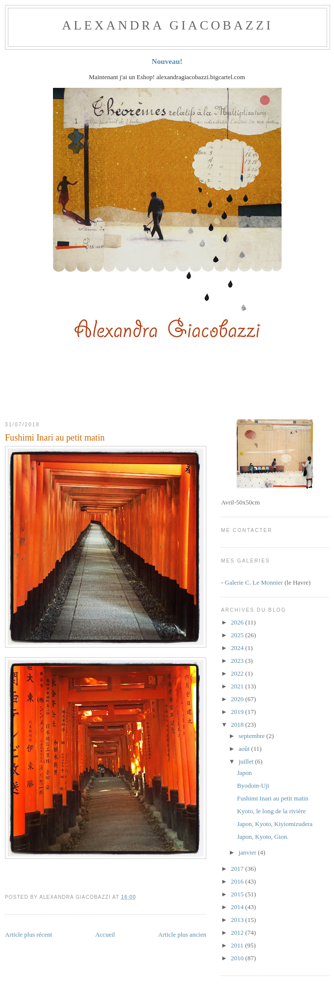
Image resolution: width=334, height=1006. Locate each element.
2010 (238, 958)
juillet (247, 761)
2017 (238, 868)
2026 (238, 622)
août (245, 748)
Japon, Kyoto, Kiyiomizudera (274, 824)
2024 (238, 647)
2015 (238, 894)
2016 (238, 881)
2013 (238, 919)
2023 (238, 660)
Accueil (105, 934)
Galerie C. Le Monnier (254, 582)
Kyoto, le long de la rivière (271, 811)
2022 (238, 673)
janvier (248, 852)
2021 (238, 686)
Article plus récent (28, 934)
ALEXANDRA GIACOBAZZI (167, 25)
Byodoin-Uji (253, 785)
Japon (244, 772)
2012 (238, 932)
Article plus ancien (182, 934)
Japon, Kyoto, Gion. (262, 836)
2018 (238, 724)
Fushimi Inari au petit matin (55, 438)
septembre (253, 736)
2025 (238, 635)
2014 (238, 907)
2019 (238, 711)
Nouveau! (167, 61)
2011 (238, 945)
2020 (238, 699)
